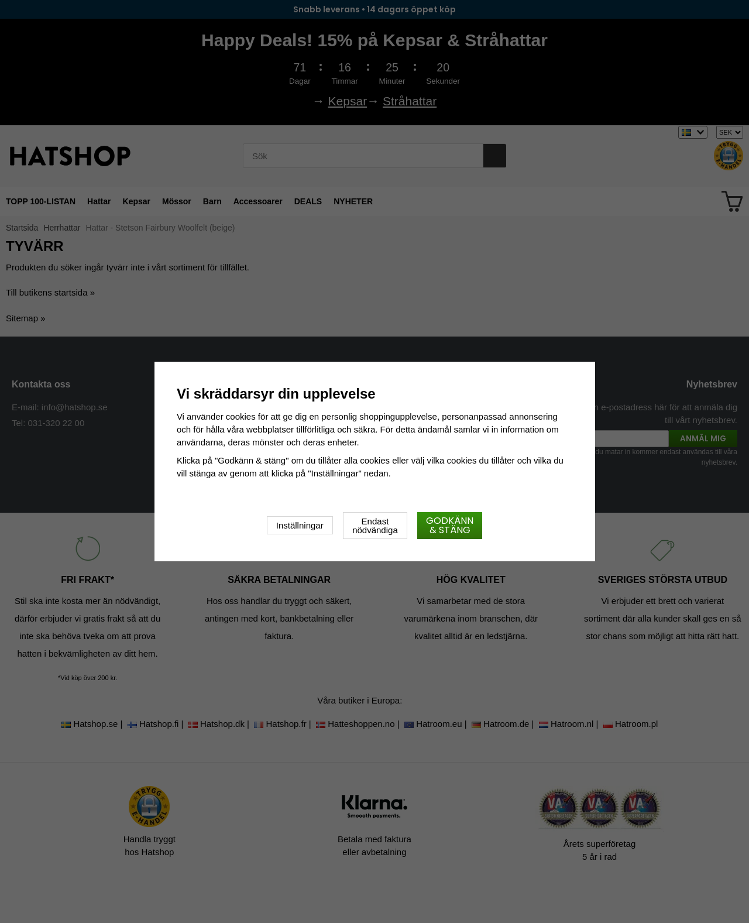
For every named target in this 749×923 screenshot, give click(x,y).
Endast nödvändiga (375, 525)
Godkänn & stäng (449, 525)
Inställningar (300, 525)
